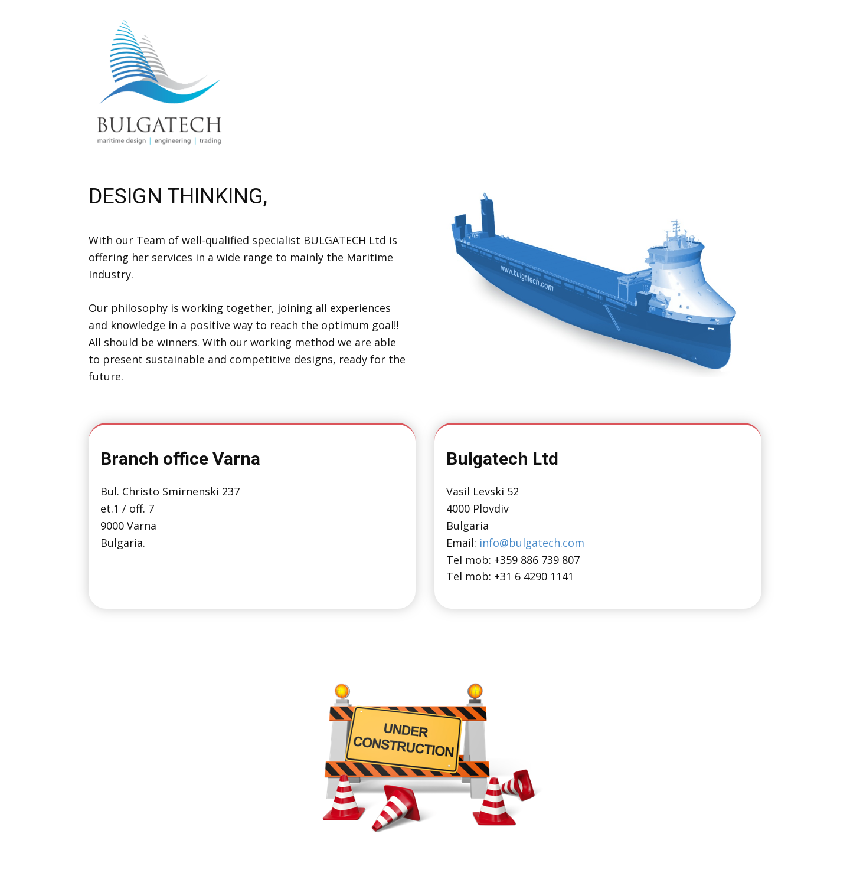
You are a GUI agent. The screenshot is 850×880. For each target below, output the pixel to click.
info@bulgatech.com (531, 543)
